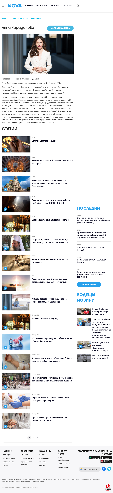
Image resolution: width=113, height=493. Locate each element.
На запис (56, 5)
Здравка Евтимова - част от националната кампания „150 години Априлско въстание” (91, 235)
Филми (42, 465)
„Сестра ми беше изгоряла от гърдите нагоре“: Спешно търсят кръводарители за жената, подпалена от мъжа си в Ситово (101, 328)
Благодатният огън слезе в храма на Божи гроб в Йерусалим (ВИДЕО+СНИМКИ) (51, 201)
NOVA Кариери (64, 464)
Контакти (66, 479)
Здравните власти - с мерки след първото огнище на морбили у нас (51, 399)
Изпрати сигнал (60, 28)
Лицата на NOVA (27, 458)
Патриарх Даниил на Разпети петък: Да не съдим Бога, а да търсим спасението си (51, 241)
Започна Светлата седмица (44, 140)
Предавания (44, 458)
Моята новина (8, 462)
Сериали (42, 462)
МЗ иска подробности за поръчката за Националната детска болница (49, 300)
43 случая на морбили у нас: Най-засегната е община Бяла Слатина (52, 340)
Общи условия (75, 479)
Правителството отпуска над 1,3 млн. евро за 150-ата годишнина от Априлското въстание (52, 379)
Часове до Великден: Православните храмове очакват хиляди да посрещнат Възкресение (50, 183)
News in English (63, 467)
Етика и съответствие (23, 481)
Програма (41, 5)
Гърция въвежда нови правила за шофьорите (100, 311)
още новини (89, 284)
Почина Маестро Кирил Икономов (100, 357)
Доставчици (57, 479)
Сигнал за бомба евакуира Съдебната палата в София (100, 347)
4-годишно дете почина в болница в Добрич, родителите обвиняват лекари (52, 359)
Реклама (4, 479)
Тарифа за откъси (47, 479)
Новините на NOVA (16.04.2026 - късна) (92, 261)
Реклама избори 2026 (15, 479)
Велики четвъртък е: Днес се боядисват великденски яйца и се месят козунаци (50, 280)
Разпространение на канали (31, 479)
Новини (29, 5)
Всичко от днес (9, 458)
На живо (68, 5)
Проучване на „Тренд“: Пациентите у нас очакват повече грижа (50, 419)
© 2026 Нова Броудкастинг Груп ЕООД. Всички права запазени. (20, 487)
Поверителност (86, 479)
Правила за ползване (8, 481)
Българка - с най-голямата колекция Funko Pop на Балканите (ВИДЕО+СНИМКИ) (93, 220)
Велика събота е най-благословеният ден (51, 219)
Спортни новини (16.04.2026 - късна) (91, 248)
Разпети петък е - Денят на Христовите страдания (50, 261)
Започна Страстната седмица (45, 318)
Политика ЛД (96, 479)
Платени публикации (38, 481)
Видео (5, 465)
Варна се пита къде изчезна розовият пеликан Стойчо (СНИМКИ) (91, 274)
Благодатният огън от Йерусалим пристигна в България (52, 162)
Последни (6, 455)
